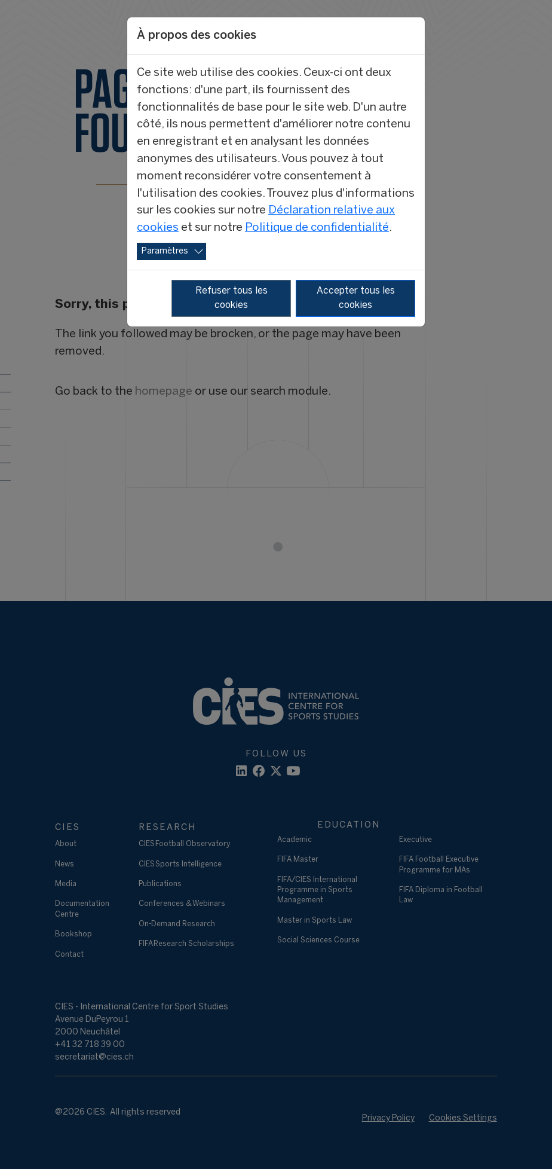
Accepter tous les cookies (356, 298)
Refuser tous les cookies (231, 298)
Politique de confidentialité (317, 227)
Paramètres (165, 251)
